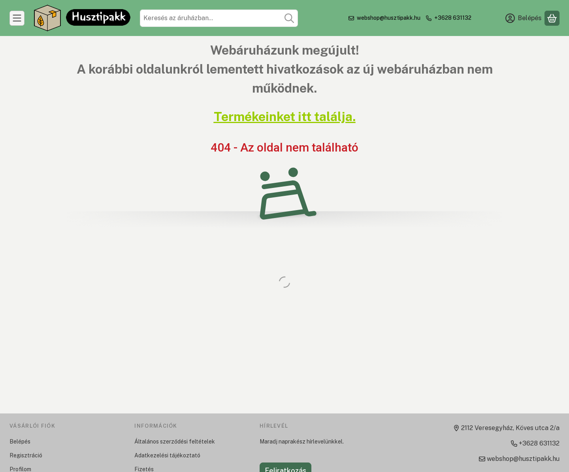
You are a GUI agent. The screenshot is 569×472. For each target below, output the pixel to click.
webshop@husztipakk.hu (388, 18)
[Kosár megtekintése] (552, 18)
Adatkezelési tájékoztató (167, 455)
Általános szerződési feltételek (174, 441)
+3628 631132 (452, 18)
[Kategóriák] (16, 18)
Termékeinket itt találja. (285, 116)
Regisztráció (25, 455)
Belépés (19, 441)
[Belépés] (524, 18)
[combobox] (219, 18)
